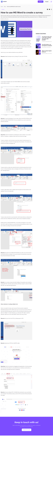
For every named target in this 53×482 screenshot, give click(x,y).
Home (2, 6)
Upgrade (40, 2)
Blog (5, 6)
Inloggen (46, 2)
